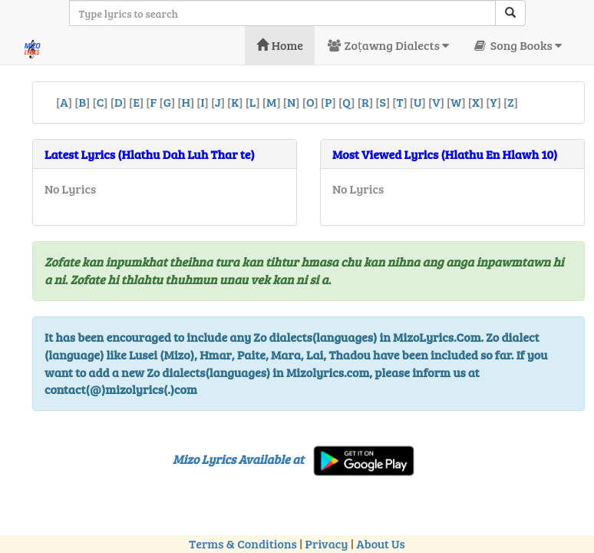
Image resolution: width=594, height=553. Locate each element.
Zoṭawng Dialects (387, 45)
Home (279, 45)
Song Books (517, 45)
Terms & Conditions (242, 543)
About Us (380, 543)
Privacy (326, 543)
